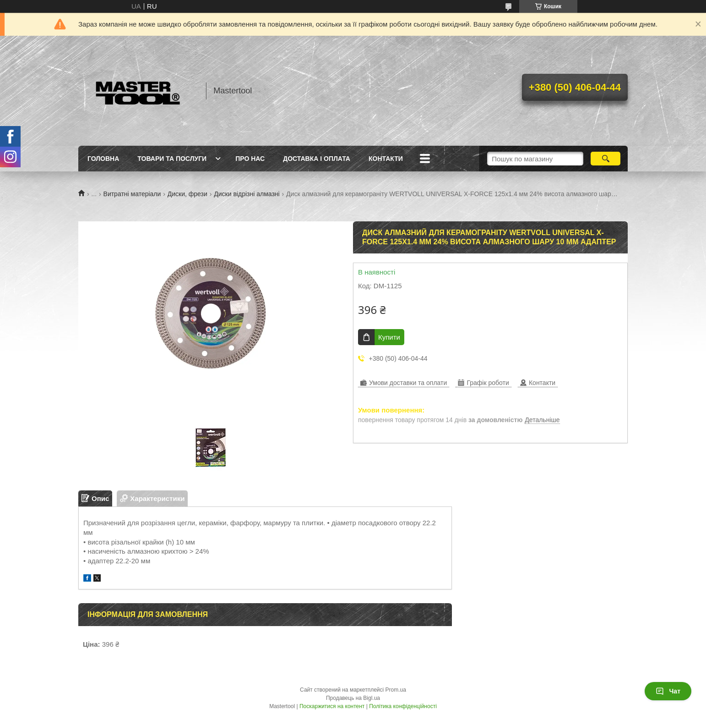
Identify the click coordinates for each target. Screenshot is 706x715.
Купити (389, 337)
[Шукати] (605, 158)
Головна (103, 158)
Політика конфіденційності (403, 706)
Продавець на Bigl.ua (353, 698)
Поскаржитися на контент (331, 706)
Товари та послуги (171, 158)
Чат (668, 691)
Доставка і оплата (316, 158)
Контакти (386, 158)
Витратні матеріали (132, 194)
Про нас (250, 158)
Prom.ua (396, 690)
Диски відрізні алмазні (246, 194)
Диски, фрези (187, 194)
